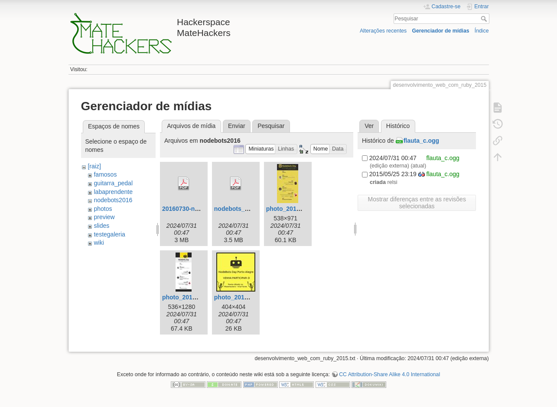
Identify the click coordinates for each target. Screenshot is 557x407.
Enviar (236, 125)
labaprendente (113, 191)
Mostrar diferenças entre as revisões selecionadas (417, 203)
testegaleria (109, 234)
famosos (105, 174)
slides (101, 225)
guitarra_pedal (113, 183)
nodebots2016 (113, 200)
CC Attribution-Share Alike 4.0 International (389, 374)
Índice (482, 31)
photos (103, 208)
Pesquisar (485, 19)
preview (104, 216)
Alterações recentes (383, 31)
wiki (99, 242)
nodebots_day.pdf (240, 208)
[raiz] (94, 166)
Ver (369, 125)
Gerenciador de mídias (440, 31)
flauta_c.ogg (421, 140)
